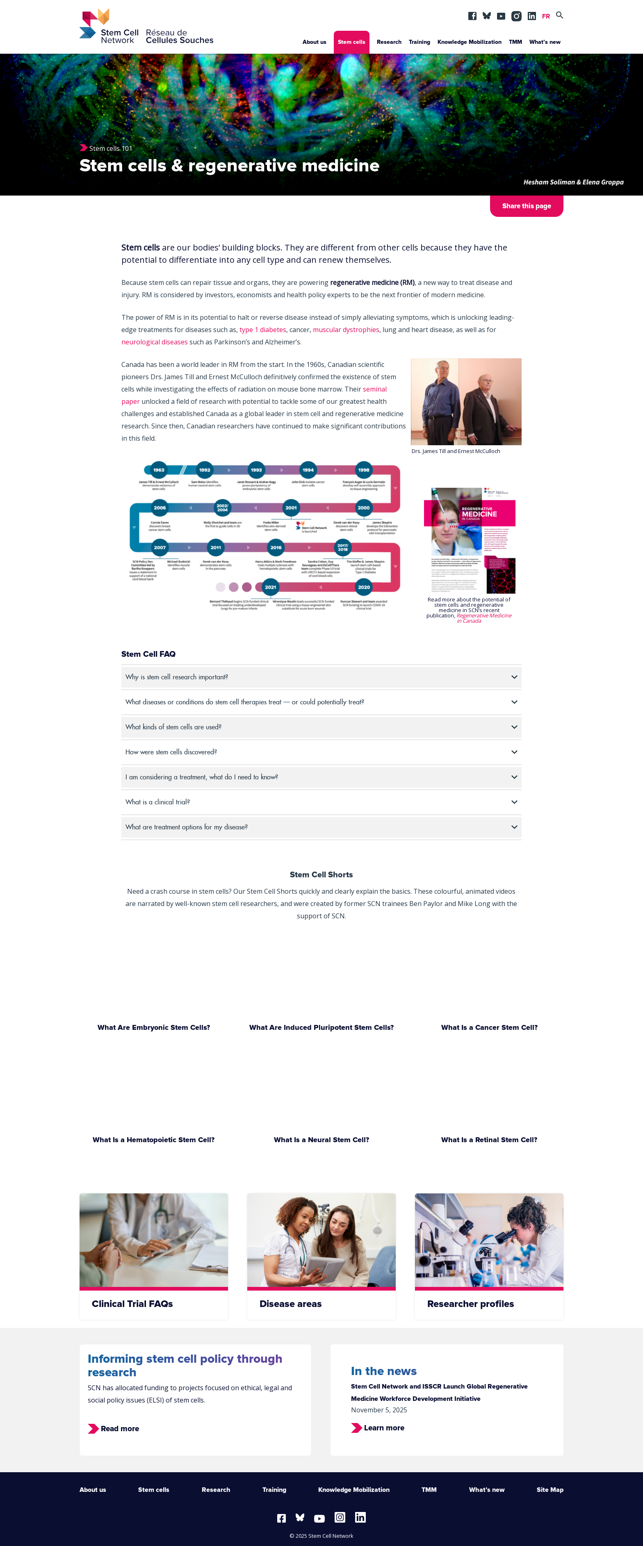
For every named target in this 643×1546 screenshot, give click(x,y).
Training (419, 42)
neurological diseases (154, 341)
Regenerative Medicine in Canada (483, 618)
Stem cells (351, 42)
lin (532, 14)
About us (314, 42)
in (515, 14)
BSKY (487, 14)
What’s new (545, 42)
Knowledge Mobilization (470, 42)
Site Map (550, 1490)
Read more (120, 1429)
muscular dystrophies (346, 329)
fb (472, 14)
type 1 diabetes (262, 329)
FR (546, 16)
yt (501, 14)
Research (389, 42)
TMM (515, 42)
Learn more (384, 1428)
